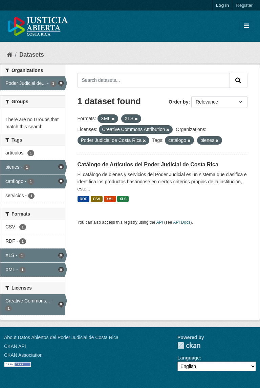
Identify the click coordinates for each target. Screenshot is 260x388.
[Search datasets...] (154, 80)
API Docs (181, 222)
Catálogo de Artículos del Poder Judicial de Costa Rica (148, 164)
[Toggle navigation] (246, 26)
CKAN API (15, 346)
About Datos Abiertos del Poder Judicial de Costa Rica (61, 337)
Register (244, 5)
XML (110, 199)
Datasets (31, 54)
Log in (222, 5)
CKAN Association (23, 355)
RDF (83, 199)
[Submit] (238, 80)
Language (188, 358)
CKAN (188, 345)
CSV (96, 199)
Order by (178, 102)
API (159, 222)
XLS (123, 199)
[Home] (9, 54)
